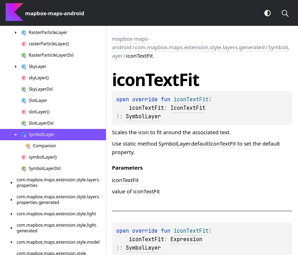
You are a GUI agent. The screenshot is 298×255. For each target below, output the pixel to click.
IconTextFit (188, 108)
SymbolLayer (143, 116)
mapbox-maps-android (131, 43)
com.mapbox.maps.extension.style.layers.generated (200, 47)
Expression (186, 239)
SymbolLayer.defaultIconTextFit (197, 143)
